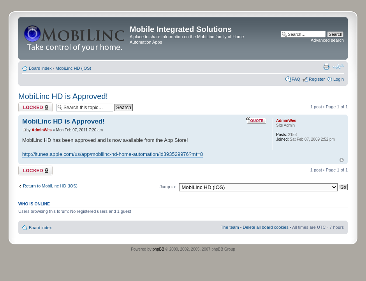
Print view (326, 66)
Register (317, 79)
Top (342, 160)
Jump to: (168, 186)
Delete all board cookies (266, 227)
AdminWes (42, 130)
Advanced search (327, 40)
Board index (40, 68)
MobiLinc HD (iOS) (74, 68)
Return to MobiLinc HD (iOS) (50, 186)
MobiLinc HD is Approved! (63, 96)
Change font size (338, 66)
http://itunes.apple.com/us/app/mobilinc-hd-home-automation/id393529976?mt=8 (112, 154)
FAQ (296, 79)
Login (338, 79)
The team (230, 227)
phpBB (158, 249)
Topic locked (35, 107)
